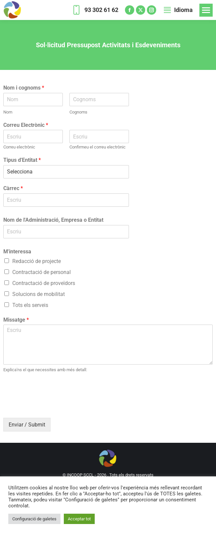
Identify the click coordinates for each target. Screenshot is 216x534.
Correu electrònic (19, 146)
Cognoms (78, 112)
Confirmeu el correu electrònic (97, 146)
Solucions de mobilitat (38, 294)
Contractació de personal (41, 272)
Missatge (16, 320)
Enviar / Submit (27, 424)
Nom (7, 112)
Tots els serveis (30, 305)
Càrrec (13, 188)
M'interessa (17, 251)
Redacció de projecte (36, 261)
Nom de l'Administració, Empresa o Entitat (53, 220)
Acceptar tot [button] (79, 518)
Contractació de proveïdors (43, 283)
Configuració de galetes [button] (34, 518)
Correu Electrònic (25, 125)
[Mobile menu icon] (206, 10)
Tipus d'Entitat (22, 160)
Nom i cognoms (23, 88)
